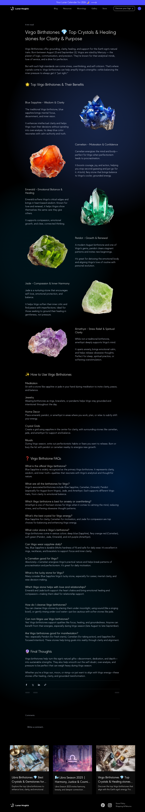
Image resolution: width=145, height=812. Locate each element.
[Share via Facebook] (26, 685)
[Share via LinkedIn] (39, 685)
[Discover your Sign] (124, 8)
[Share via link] (45, 685)
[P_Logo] (102, 805)
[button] (139, 8)
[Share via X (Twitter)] (32, 685)
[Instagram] (109, 805)
